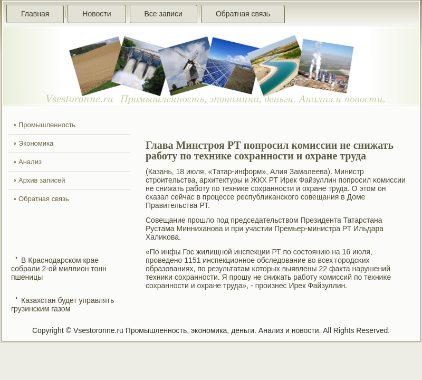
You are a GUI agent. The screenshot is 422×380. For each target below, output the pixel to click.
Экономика (35, 143)
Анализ (30, 162)
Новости (96, 14)
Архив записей (41, 180)
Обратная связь (243, 14)
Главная (35, 14)
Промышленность (46, 125)
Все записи (164, 14)
